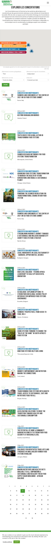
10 (16, 491)
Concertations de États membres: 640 (11, 43)
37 (10, 509)
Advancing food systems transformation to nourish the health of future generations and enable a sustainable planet (33, 176)
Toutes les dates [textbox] (7, 80)
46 (23, 513)
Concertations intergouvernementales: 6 (14, 46)
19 (29, 495)
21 (41, 495)
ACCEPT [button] (17, 542)
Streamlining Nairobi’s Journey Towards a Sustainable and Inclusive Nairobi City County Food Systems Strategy (33, 235)
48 (35, 513)
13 (35, 491)
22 (47, 495)
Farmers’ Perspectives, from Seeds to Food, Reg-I (31, 313)
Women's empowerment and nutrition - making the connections (32, 372)
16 (10, 495)
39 (23, 509)
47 (29, 513)
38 (16, 509)
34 (35, 504)
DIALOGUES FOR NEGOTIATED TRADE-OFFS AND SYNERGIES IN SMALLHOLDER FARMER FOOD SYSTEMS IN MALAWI (33, 451)
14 (41, 491)
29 (47, 500)
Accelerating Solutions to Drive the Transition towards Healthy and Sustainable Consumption (31, 413)
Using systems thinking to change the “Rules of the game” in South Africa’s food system (32, 333)
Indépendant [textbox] (31, 74)
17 (16, 495)
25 (23, 500)
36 (47, 504)
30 (10, 504)
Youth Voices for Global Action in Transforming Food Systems (30, 136)
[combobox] (37, 73)
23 (10, 500)
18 (23, 495)
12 (28, 491)
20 (35, 495)
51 (26, 518)
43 (47, 509)
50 (47, 513)
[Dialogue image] (9, 97)
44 (10, 513)
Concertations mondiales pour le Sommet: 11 (13, 52)
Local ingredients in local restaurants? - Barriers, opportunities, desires (33, 253)
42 (41, 509)
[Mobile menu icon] (48, 2)
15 (47, 491)
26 (29, 500)
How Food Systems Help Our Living (30, 351)
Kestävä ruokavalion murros (28, 115)
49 (41, 513)
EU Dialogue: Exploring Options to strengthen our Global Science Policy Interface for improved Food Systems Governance (32, 295)
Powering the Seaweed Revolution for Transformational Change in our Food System (32, 195)
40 (29, 509)
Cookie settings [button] (7, 542)
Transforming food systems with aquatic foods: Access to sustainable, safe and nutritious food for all (33, 393)
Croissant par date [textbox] (32, 80)
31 (16, 504)
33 (29, 504)
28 (41, 500)
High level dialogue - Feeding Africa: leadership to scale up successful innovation (31, 274)
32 (23, 504)
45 (16, 513)
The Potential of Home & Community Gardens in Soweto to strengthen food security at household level (32, 432)
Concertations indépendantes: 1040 (10, 49)
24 (16, 500)
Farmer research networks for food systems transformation (31, 155)
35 (41, 504)
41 (35, 509)
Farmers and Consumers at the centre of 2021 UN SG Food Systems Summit (33, 96)
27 (35, 500)
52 (32, 518)
